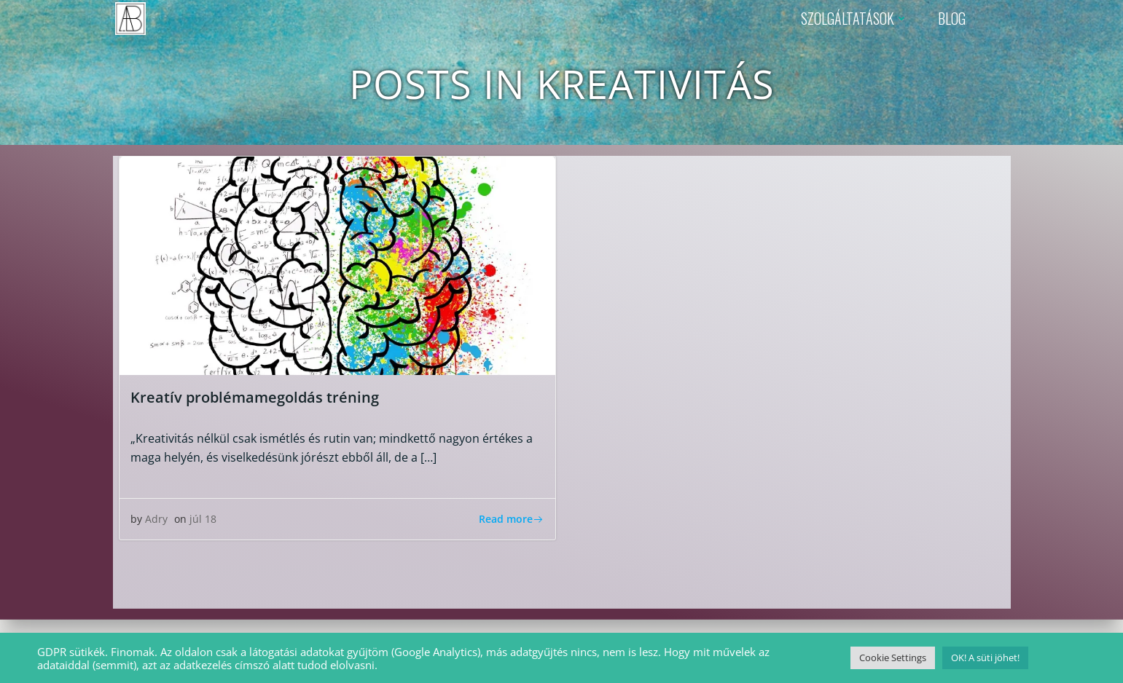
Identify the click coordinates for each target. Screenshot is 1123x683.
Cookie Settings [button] (892, 657)
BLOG (952, 18)
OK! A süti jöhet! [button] (985, 657)
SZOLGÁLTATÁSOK (855, 18)
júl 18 (202, 519)
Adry (156, 519)
